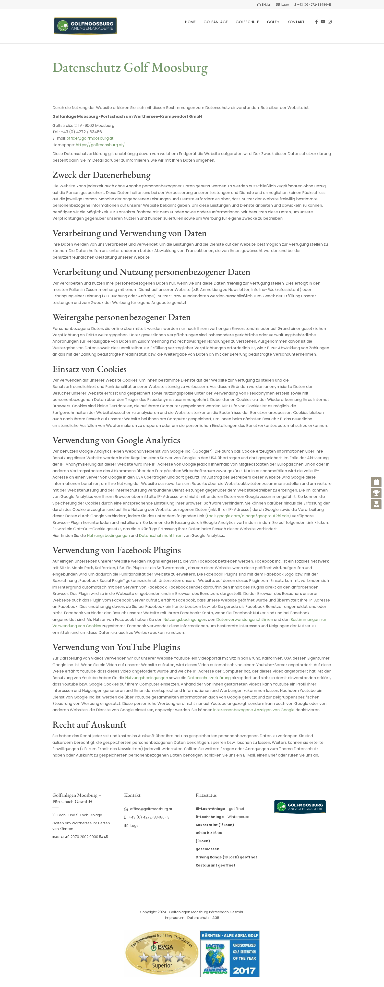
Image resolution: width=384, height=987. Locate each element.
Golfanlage (216, 21)
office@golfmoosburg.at (90, 138)
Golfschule (247, 21)
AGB (215, 917)
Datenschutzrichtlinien (160, 535)
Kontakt (296, 21)
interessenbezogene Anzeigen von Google (254, 710)
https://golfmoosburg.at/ (100, 145)
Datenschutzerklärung (209, 678)
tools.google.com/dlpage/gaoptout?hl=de (248, 516)
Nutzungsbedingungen (108, 535)
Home (190, 21)
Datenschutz (198, 917)
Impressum (174, 917)
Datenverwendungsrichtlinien (244, 619)
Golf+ (273, 21)
